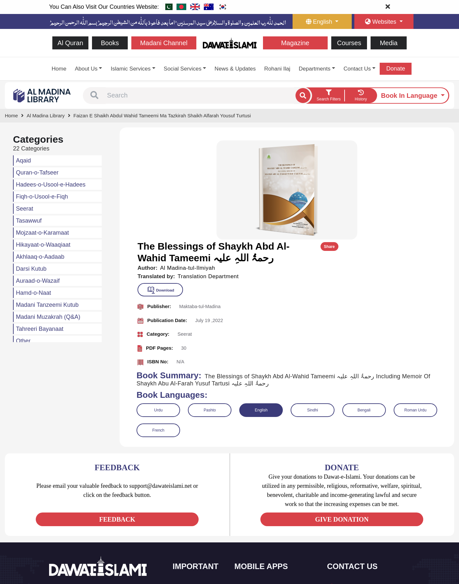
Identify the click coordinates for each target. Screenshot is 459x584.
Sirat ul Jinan (255, 488)
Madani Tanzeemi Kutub (47, 305)
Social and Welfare (198, 488)
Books (110, 42)
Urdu (158, 310)
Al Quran (70, 42)
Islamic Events (194, 515)
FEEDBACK (117, 419)
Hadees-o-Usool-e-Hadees (50, 184)
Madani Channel (164, 42)
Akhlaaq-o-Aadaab (40, 256)
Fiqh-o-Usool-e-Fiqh (42, 196)
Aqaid (23, 160)
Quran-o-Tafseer (37, 172)
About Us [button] (86, 69)
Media (388, 42)
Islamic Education (197, 556)
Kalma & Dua (255, 556)
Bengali (364, 310)
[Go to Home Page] (229, 42)
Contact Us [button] (357, 69)
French (158, 330)
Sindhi (312, 310)
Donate (395, 68)
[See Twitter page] (66, 519)
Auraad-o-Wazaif (37, 281)
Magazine (295, 42)
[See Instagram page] (90, 519)
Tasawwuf (29, 220)
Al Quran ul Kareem (261, 501)
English (261, 310)
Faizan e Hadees (258, 528)
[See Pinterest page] (102, 519)
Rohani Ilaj (277, 69)
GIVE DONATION (342, 419)
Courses (349, 42)
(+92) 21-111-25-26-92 (359, 502)
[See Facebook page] (55, 519)
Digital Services (257, 542)
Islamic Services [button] (131, 69)
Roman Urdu (415, 310)
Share (432, 146)
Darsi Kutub (31, 269)
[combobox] (199, 95)
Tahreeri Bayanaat (39, 329)
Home (59, 69)
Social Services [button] (183, 69)
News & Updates (235, 69)
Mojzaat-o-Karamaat (42, 232)
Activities (189, 542)
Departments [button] (314, 69)
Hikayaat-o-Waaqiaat (43, 244)
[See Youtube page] (78, 519)
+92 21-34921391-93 (358, 488)
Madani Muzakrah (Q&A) (48, 317)
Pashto (210, 310)
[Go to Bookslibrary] (42, 95)
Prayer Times (255, 515)
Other (23, 341)
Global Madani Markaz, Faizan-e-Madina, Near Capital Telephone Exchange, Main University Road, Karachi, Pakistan (369, 544)
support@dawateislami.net (363, 516)
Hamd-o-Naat (33, 293)
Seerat (24, 208)
